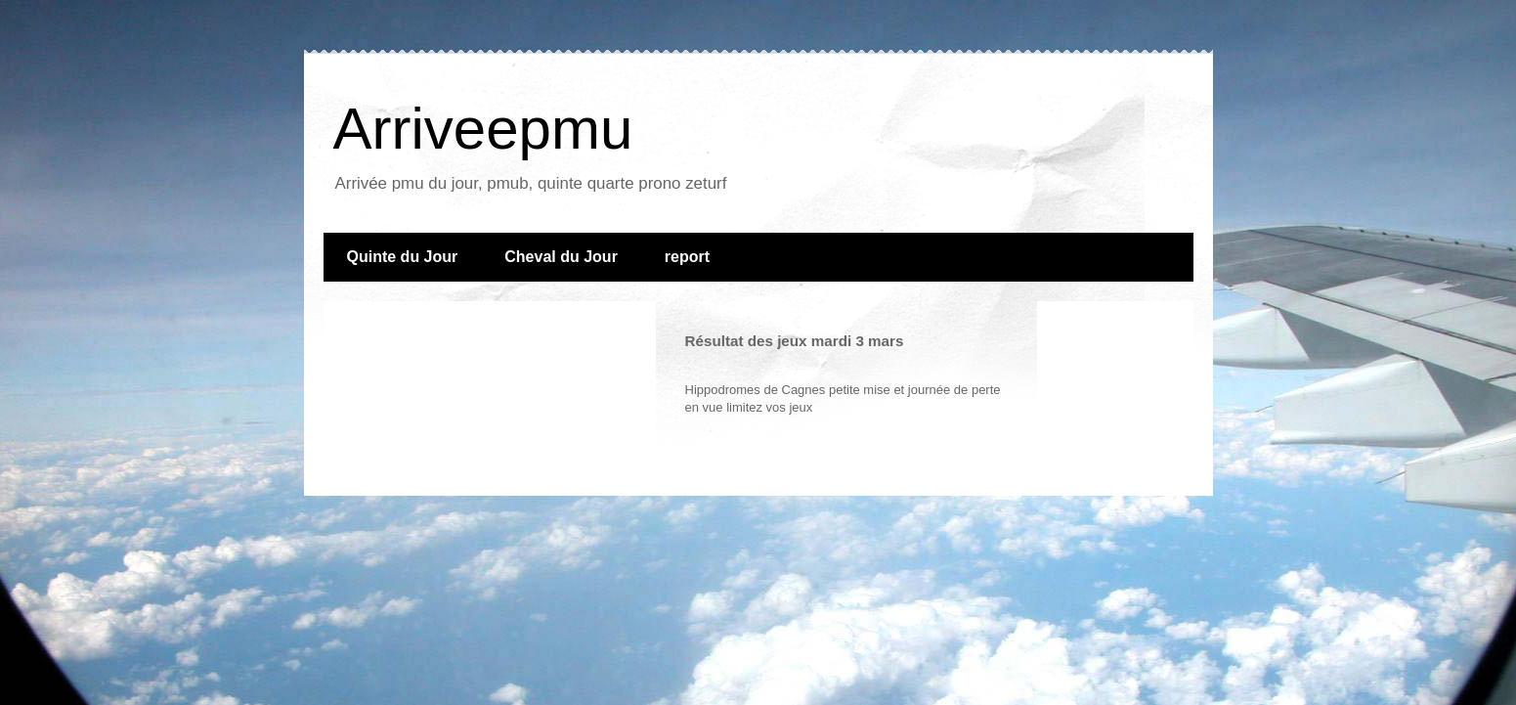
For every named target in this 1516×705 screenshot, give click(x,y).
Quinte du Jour (402, 256)
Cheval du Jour (561, 256)
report (687, 256)
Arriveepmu (483, 128)
